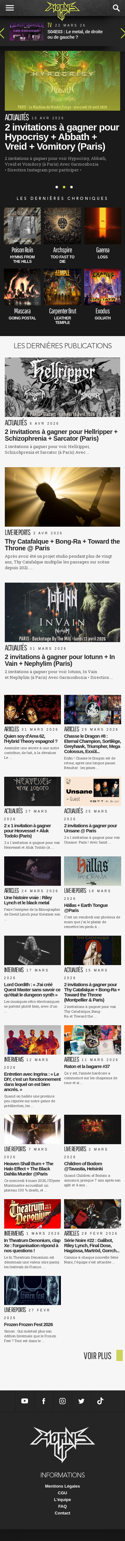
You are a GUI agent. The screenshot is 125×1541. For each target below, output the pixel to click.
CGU (62, 1492)
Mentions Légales (62, 1486)
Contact (62, 1513)
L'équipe (62, 1499)
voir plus (98, 1355)
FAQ (62, 1506)
